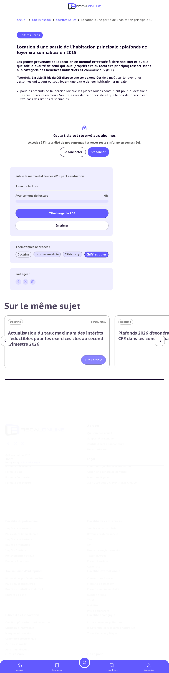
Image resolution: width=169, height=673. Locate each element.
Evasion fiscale (96, 588)
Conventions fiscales (100, 571)
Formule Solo (13, 467)
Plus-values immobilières (21, 526)
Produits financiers (17, 553)
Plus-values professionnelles (24, 571)
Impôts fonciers (15, 542)
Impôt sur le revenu (18, 521)
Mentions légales (98, 473)
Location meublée (47, 254)
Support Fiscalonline (100, 432)
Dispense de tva (15, 588)
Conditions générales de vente (107, 467)
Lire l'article (93, 360)
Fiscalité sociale (97, 553)
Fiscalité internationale (103, 564)
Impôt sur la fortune (18, 532)
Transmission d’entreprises (23, 564)
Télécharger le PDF (62, 213)
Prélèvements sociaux (19, 548)
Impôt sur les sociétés (101, 521)
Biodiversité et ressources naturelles (111, 622)
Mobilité (92, 598)
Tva (89, 532)
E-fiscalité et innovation (22, 609)
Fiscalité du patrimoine (21, 513)
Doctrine (23, 254)
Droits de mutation (17, 537)
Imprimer (62, 225)
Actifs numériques (17, 643)
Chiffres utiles (66, 20)
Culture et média (16, 638)
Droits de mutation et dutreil (24, 582)
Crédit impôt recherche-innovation (27, 616)
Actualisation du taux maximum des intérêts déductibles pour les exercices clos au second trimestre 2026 (55, 338)
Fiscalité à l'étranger (100, 577)
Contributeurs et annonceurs (105, 437)
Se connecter (73, 152)
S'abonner (98, 152)
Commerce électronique (20, 633)
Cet (89, 537)
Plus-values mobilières (20, 577)
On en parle (95, 649)
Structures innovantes (19, 622)
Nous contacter (97, 443)
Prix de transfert (98, 604)
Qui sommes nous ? (99, 427)
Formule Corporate (17, 473)
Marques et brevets (18, 627)
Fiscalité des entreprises (104, 513)
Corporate (93, 559)
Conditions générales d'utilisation (109, 462)
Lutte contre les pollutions (104, 616)
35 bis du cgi (72, 254)
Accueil (22, 20)
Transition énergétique (102, 627)
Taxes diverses (96, 548)
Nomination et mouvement (104, 656)
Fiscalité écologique (101, 609)
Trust (90, 593)
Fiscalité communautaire (103, 582)
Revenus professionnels (102, 526)
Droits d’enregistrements (103, 542)
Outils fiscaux (42, 20)
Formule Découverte (18, 462)
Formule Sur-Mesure (18, 478)
